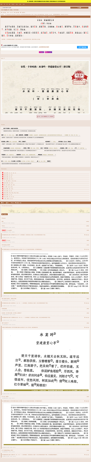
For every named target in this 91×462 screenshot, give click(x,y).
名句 (17, 4)
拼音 (2, 202)
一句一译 (10, 12)
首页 (1, 4)
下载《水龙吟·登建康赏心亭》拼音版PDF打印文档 (45, 16)
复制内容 (41, 52)
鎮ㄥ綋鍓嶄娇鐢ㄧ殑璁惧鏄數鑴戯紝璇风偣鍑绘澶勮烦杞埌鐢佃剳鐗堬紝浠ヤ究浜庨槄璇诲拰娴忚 (46, 1)
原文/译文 (3, 12)
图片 (7, 202)
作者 (23, 4)
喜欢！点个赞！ (48, 52)
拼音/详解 (16, 12)
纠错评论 (22, 12)
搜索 (79, 7)
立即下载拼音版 (82, 47)
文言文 (13, 4)
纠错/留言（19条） (18, 202)
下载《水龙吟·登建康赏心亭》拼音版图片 (45, 116)
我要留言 (4, 214)
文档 (12, 202)
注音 (20, 4)
